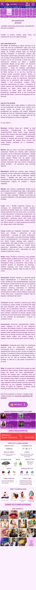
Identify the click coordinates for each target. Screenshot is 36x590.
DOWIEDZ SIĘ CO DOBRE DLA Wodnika (18, 504)
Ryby (13, 11)
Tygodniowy (13, 16)
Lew (31, 11)
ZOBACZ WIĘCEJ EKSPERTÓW (18, 431)
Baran (16, 11)
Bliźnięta (24, 11)
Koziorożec (3, 11)
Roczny (31, 16)
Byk (20, 11)
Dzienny (4, 16)
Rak (28, 11)
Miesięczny (22, 16)
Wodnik (9, 11)
